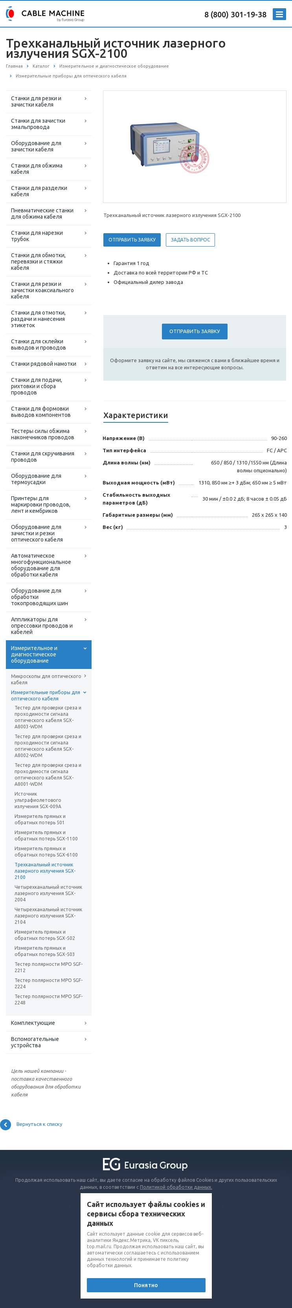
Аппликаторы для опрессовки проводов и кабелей (42, 625)
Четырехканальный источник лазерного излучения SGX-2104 (48, 916)
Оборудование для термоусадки (36, 479)
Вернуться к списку (31, 1124)
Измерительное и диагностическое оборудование (34, 654)
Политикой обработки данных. (176, 1187)
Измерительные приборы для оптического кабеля (45, 695)
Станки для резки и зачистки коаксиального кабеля (42, 290)
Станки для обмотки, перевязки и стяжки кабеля (38, 261)
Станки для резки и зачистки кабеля (36, 101)
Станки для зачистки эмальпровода (38, 124)
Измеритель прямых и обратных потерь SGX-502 (45, 935)
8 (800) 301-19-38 (235, 14)
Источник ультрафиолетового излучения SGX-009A (38, 800)
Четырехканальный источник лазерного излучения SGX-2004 (48, 893)
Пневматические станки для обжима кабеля (42, 213)
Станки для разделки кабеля (39, 191)
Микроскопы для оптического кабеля (46, 679)
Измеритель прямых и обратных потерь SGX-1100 (46, 835)
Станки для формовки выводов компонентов (41, 411)
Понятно (146, 1285)
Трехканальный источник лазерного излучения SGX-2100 (45, 871)
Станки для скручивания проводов (42, 456)
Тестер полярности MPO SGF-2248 (49, 999)
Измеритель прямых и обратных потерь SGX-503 (45, 951)
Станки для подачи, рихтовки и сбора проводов (36, 386)
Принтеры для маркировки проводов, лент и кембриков (40, 504)
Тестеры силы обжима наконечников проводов (42, 434)
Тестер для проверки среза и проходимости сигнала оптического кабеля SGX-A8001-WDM (48, 775)
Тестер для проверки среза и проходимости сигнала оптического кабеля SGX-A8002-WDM (48, 746)
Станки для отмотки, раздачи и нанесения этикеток (38, 318)
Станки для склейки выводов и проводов (38, 344)
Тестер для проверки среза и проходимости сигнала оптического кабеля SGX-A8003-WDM (48, 717)
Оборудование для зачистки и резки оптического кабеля (37, 533)
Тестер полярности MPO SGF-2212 (49, 967)
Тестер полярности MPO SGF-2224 (49, 983)
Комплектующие (33, 1023)
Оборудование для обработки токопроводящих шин (39, 597)
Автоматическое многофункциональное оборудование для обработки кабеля (41, 565)
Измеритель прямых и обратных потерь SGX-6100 (46, 851)
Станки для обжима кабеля (36, 168)
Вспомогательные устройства (35, 1042)
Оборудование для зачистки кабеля (36, 146)
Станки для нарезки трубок (37, 236)
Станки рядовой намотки (43, 364)
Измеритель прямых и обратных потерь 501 (40, 819)
